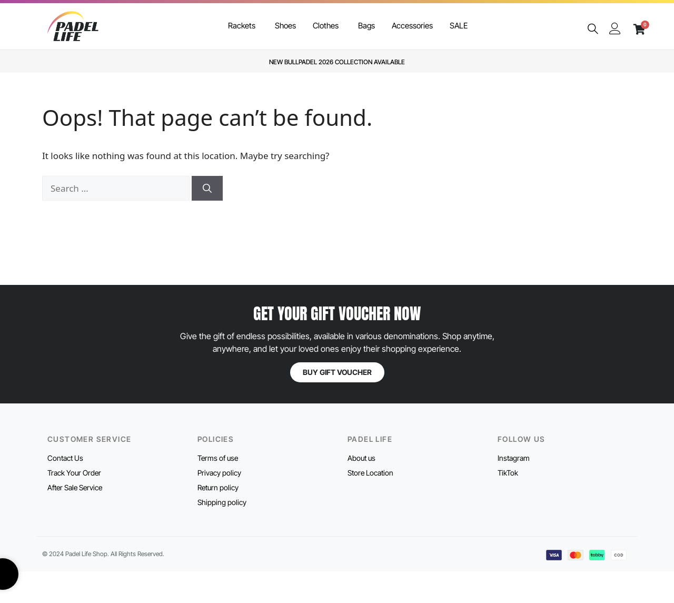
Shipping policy (221, 502)
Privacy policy (219, 472)
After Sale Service (74, 487)
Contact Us (65, 457)
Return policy (218, 487)
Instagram (514, 457)
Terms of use (217, 457)
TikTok (508, 472)
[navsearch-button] (593, 29)
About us (361, 457)
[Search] (207, 188)
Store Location (370, 472)
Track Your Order (74, 472)
